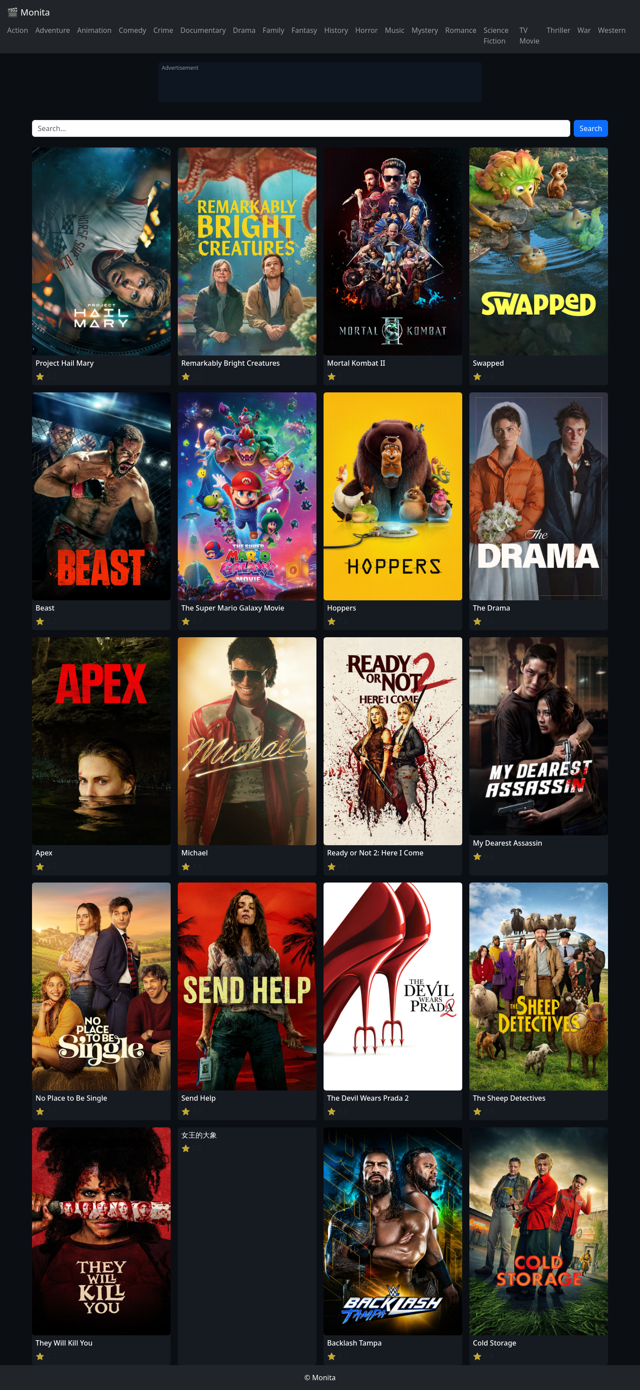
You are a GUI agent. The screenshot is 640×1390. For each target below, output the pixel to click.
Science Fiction (496, 35)
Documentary (203, 30)
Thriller (558, 30)
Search (591, 128)
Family (273, 30)
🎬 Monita (28, 12)
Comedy (132, 30)
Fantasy (304, 30)
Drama (244, 30)
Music (394, 30)
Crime (163, 30)
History (336, 30)
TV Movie (530, 35)
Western (612, 30)
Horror (366, 30)
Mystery (425, 30)
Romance (460, 30)
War (584, 30)
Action (17, 30)
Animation (94, 30)
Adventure (52, 30)
